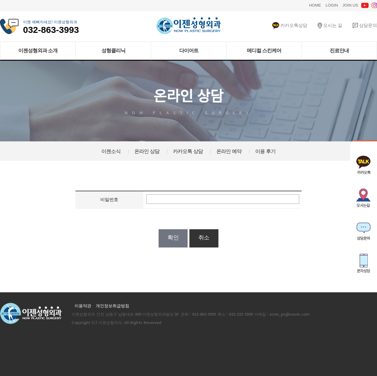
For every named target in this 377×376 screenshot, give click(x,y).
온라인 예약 (228, 151)
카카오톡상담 (289, 25)
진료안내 (339, 51)
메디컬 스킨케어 (264, 51)
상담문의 (365, 25)
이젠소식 (111, 151)
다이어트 (188, 51)
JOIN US (350, 4)
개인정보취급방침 (112, 305)
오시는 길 (330, 25)
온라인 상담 (146, 151)
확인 (173, 237)
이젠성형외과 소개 (38, 51)
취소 (203, 237)
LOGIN (332, 4)
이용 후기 (265, 151)
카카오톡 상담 (188, 151)
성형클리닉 (113, 51)
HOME (315, 4)
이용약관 (83, 305)
